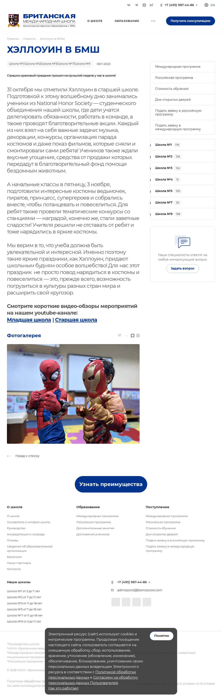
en (213, 5)
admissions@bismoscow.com (139, 590)
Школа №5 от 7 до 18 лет (24, 609)
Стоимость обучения (171, 89)
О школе (13, 516)
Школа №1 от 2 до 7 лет (23, 591)
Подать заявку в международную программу (178, 127)
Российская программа (174, 78)
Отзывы (12, 540)
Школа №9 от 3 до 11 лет (24, 621)
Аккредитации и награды (26, 534)
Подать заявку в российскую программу (178, 112)
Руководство (16, 528)
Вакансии (14, 556)
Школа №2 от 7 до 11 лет (24, 597)
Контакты (14, 569)
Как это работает (63, 688)
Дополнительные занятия (95, 528)
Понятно (161, 636)
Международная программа (177, 67)
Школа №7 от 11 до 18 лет (24, 615)
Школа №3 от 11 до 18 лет (24, 603)
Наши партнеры (19, 563)
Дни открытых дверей (173, 100)
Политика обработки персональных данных (42, 681)
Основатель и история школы (28, 522)
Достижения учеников (92, 534)
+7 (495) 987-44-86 (179, 5)
